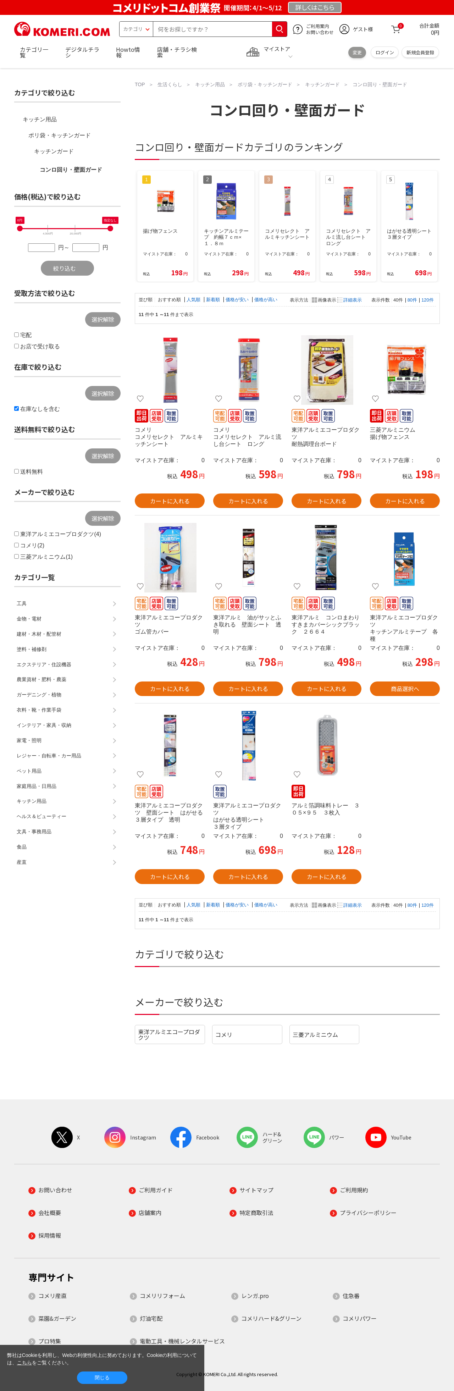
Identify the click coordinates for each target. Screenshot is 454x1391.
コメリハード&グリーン (271, 1318)
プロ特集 (49, 1341)
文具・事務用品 (34, 831)
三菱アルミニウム (315, 1034)
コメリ (223, 1034)
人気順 (194, 299)
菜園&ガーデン (57, 1318)
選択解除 (103, 319)
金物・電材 (29, 619)
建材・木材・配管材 (39, 634)
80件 (412, 300)
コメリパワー (360, 1318)
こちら (24, 1362)
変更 (357, 52)
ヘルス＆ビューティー (41, 816)
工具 (22, 603)
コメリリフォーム (162, 1295)
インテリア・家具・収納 (44, 725)
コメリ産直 (52, 1295)
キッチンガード (54, 151)
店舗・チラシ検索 (177, 52)
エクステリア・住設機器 (44, 664)
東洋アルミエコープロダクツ (169, 1034)
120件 (427, 300)
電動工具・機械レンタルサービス (182, 1341)
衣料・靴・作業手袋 (39, 710)
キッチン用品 (40, 119)
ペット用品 (29, 771)
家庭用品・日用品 (36, 786)
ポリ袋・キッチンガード (59, 135)
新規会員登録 (420, 52)
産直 (22, 862)
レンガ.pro (255, 1295)
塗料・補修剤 (31, 649)
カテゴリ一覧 (34, 52)
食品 (22, 847)
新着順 (213, 299)
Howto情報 (128, 52)
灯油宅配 (151, 1318)
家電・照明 (29, 740)
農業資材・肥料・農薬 (41, 679)
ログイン (385, 52)
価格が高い (265, 299)
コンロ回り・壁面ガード (71, 170)
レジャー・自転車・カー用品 (49, 755)
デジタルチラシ (82, 52)
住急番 (351, 1295)
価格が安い (238, 299)
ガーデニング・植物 (39, 694)
